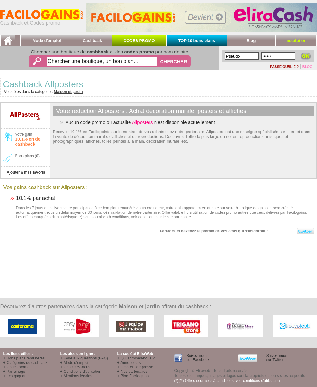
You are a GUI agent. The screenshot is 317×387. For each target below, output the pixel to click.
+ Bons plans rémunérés (24, 358)
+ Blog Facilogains (133, 376)
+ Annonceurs (129, 362)
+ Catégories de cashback (25, 362)
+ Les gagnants (16, 376)
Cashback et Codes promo (41, 21)
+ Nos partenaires (132, 371)
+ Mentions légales (76, 376)
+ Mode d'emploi (74, 362)
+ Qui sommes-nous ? (136, 358)
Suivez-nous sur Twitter (276, 357)
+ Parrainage (14, 371)
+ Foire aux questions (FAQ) (84, 358)
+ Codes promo (16, 367)
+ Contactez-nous (75, 367)
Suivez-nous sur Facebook (197, 357)
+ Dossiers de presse (135, 367)
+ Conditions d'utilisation (80, 371)
